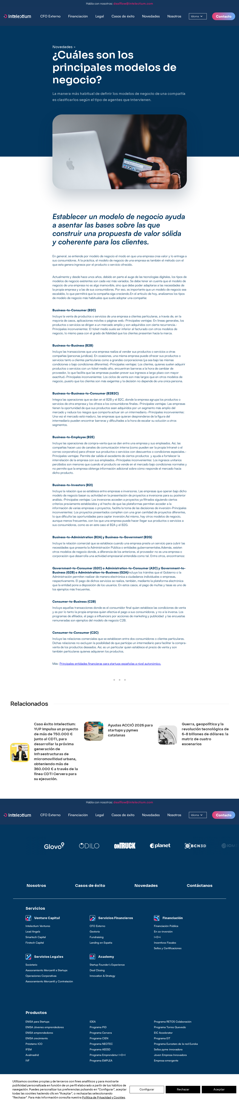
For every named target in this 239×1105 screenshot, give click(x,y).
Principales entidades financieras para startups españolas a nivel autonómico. (110, 663)
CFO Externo (50, 16)
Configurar (147, 1089)
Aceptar (219, 1089)
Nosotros (174, 16)
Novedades (151, 16)
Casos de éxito (123, 16)
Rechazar (183, 1089)
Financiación (78, 16)
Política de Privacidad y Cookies (103, 1097)
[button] (78, 16)
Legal (99, 16)
